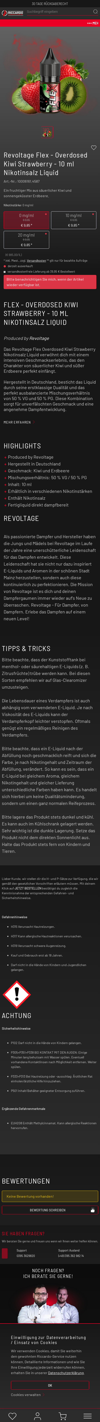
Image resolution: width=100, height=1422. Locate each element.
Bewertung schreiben (62, 1209)
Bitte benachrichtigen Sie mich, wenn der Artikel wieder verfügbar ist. (45, 282)
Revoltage (39, 338)
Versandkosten (36, 260)
